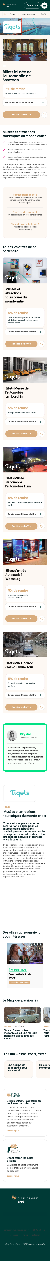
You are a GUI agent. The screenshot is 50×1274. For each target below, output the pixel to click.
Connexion (32, 5)
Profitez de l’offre (21, 115)
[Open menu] (44, 6)
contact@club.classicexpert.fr (16, 1230)
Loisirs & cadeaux (28, 14)
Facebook (14, 1235)
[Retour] (5, 14)
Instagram (36, 1235)
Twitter (25, 1235)
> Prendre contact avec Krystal (21, 763)
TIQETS (43, 14)
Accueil (12, 14)
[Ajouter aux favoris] (44, 115)
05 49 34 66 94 (39, 1230)
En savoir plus (13, 1131)
